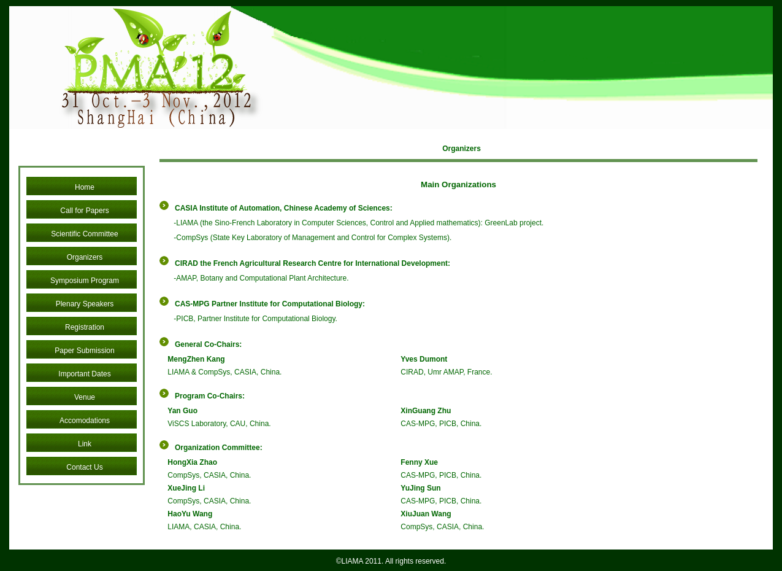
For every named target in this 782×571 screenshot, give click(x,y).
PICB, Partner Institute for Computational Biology (255, 318)
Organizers (85, 257)
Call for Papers (84, 210)
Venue (84, 397)
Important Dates (84, 374)
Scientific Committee (84, 234)
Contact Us (84, 467)
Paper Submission (84, 350)
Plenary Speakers (85, 304)
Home (84, 187)
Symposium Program (84, 280)
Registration (84, 327)
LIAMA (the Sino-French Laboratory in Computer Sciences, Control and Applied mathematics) (328, 223)
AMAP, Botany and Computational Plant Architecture (261, 278)
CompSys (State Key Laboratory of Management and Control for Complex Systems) (313, 237)
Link (84, 444)
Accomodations (84, 420)
